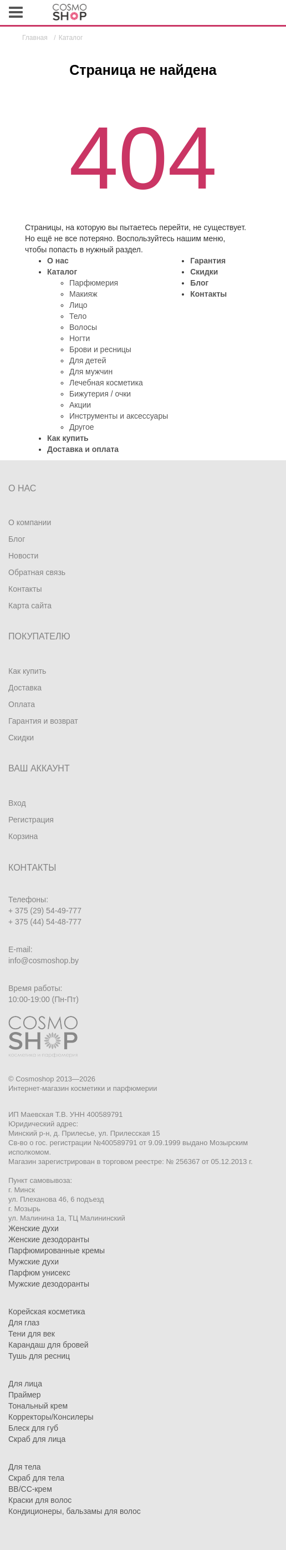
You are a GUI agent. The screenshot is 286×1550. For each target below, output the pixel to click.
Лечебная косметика (106, 382)
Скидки (204, 271)
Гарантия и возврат (43, 720)
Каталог (62, 271)
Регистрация (31, 819)
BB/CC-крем (30, 1489)
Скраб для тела (36, 1477)
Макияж (83, 293)
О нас (58, 260)
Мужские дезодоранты (48, 1283)
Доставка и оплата (83, 449)
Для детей (87, 360)
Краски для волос (40, 1500)
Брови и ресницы (100, 349)
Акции (80, 404)
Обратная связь (36, 572)
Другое (81, 427)
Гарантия (208, 260)
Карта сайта (30, 605)
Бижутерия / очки (100, 393)
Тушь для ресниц (39, 1355)
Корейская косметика (46, 1311)
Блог (199, 282)
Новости (23, 555)
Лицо (78, 305)
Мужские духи (33, 1261)
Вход (17, 803)
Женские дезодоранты (48, 1239)
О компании (29, 522)
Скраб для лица (36, 1439)
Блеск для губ (33, 1428)
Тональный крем (38, 1405)
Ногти (79, 338)
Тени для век (31, 1333)
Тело (77, 316)
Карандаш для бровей (48, 1344)
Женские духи (33, 1228)
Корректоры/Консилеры (51, 1416)
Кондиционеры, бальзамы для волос (74, 1511)
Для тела (24, 1466)
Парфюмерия (93, 282)
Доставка (25, 687)
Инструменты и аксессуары (118, 415)
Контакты (208, 293)
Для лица (25, 1383)
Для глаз (23, 1322)
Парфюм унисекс (39, 1272)
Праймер (24, 1394)
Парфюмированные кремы (56, 1250)
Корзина (23, 836)
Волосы (83, 327)
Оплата (21, 704)
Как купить (68, 438)
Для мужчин (91, 371)
